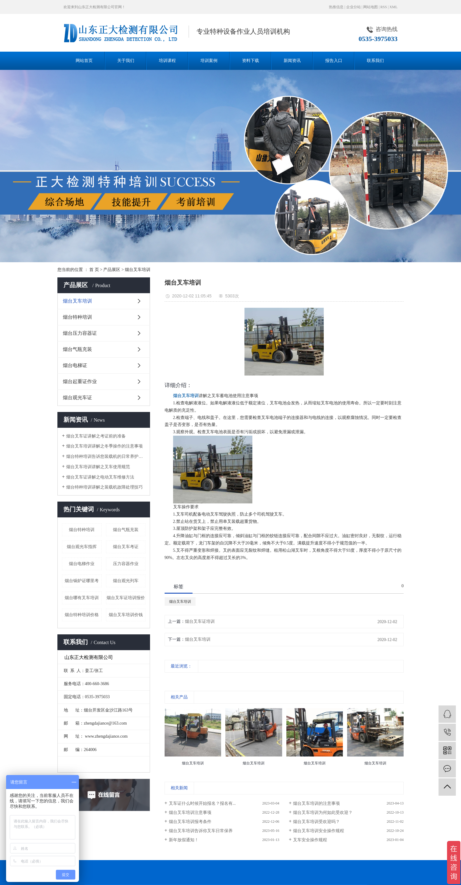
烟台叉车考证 (125, 546)
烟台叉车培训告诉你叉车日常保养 (201, 830)
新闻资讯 (292, 60)
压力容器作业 (125, 563)
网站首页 (84, 60)
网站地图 (370, 7)
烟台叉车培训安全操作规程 (318, 830)
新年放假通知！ (184, 840)
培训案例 (208, 60)
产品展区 (111, 269)
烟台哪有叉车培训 (82, 597)
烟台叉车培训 (137, 269)
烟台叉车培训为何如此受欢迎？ (323, 812)
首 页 (94, 269)
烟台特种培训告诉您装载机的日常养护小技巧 (105, 456)
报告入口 (333, 60)
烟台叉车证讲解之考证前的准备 (96, 436)
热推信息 (336, 7)
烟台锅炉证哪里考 (82, 580)
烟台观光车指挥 (82, 546)
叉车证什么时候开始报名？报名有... (202, 803)
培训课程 (167, 60)
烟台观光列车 (125, 580)
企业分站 (353, 7)
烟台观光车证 (77, 397)
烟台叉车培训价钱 (126, 614)
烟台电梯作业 (81, 563)
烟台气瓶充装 (77, 349)
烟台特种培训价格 (82, 614)
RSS (384, 7)
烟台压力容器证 (80, 333)
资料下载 (250, 60)
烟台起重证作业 (80, 381)
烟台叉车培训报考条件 (190, 821)
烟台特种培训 (77, 317)
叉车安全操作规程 (310, 840)
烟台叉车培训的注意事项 (316, 803)
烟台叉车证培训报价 (126, 597)
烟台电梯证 (75, 365)
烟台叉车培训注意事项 (190, 812)
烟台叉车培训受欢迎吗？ (316, 821)
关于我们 (125, 60)
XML (393, 7)
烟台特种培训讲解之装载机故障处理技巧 (104, 487)
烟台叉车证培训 (200, 621)
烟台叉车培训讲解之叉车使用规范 (98, 467)
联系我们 (375, 60)
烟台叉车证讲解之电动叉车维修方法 (100, 477)
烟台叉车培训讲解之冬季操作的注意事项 (104, 446)
